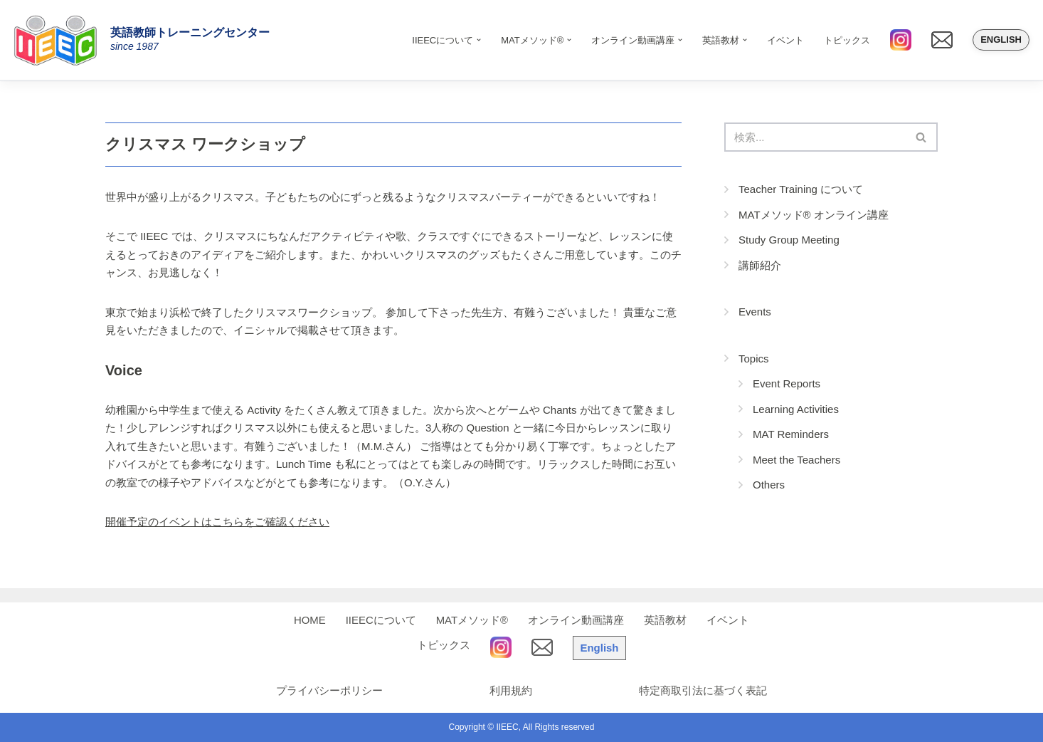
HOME (310, 620)
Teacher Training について (800, 189)
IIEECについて (381, 620)
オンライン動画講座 (576, 620)
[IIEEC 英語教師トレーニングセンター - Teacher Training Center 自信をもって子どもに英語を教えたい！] (60, 40)
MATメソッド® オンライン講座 (813, 215)
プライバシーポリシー (329, 690)
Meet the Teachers (796, 460)
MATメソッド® (472, 620)
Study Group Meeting (789, 240)
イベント (785, 40)
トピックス (847, 40)
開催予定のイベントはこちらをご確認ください (217, 522)
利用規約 (510, 690)
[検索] (815, 137)
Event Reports (786, 383)
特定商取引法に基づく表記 (703, 690)
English (1001, 39)
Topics (753, 358)
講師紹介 (759, 265)
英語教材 (665, 620)
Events (754, 311)
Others (769, 485)
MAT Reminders (791, 434)
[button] (479, 40)
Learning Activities (796, 409)
